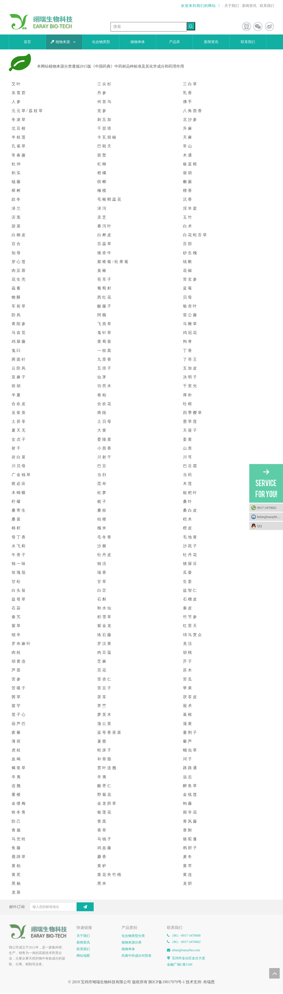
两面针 (19, 359)
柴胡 (188, 173)
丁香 (188, 351)
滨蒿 (17, 217)
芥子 (188, 661)
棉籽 (17, 528)
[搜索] (149, 26)
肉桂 (17, 652)
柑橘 (102, 173)
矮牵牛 (104, 253)
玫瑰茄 (19, 572)
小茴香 (104, 448)
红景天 (190, 626)
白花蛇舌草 (195, 235)
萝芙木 (104, 715)
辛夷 (17, 777)
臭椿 (102, 271)
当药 (188, 475)
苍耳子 (104, 279)
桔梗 (102, 519)
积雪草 (104, 617)
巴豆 (102, 466)
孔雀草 (19, 146)
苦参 (17, 679)
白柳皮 (19, 235)
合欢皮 (19, 404)
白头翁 (19, 590)
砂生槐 (190, 253)
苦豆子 (104, 688)
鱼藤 (17, 848)
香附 (188, 830)
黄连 (188, 875)
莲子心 (19, 715)
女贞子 (19, 439)
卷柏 (102, 395)
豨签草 (19, 768)
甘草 (102, 582)
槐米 (102, 528)
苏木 (188, 670)
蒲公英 (104, 724)
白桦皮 (104, 235)
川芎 (188, 457)
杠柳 (102, 164)
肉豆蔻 (104, 652)
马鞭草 (190, 324)
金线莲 (190, 795)
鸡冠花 (190, 333)
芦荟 (17, 670)
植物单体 (128, 949)
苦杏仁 (104, 679)
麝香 (102, 857)
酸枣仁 (104, 786)
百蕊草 (104, 244)
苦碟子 (19, 688)
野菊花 (104, 795)
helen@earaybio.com (270, 517)
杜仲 (17, 164)
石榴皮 (190, 599)
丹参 (102, 93)
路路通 (190, 768)
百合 (17, 244)
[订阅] (85, 906)
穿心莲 (19, 262)
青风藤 (190, 821)
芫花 (102, 670)
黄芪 (17, 875)
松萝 (102, 493)
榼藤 (17, 182)
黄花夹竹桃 (109, 875)
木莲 (188, 484)
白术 (188, 226)
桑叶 (188, 501)
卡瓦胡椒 (107, 137)
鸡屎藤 (19, 341)
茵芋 (17, 706)
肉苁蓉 (19, 271)
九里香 (104, 359)
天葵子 (190, 430)
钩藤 (188, 803)
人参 (17, 102)
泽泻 (102, 208)
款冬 (17, 199)
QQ (268, 526)
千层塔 (104, 128)
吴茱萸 (19, 413)
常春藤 (19, 155)
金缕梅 (19, 803)
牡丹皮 (104, 555)
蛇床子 (104, 750)
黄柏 (17, 866)
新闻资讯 (249, 6)
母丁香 (19, 537)
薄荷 (17, 741)
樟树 (17, 190)
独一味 (19, 564)
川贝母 (19, 466)
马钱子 (104, 839)
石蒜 (17, 608)
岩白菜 (19, 457)
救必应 (19, 484)
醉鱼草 (190, 786)
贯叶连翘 (107, 768)
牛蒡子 (19, 555)
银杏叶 (190, 306)
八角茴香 (193, 111)
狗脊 (188, 341)
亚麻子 (19, 377)
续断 (188, 262)
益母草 (19, 599)
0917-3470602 (266, 508)
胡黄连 (19, 661)
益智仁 (190, 590)
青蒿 (102, 821)
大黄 (102, 430)
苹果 (188, 688)
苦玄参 (190, 279)
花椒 (188, 271)
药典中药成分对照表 (136, 956)
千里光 (190, 386)
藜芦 (188, 741)
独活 (102, 564)
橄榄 (102, 190)
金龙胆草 (107, 803)
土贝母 (104, 421)
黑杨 (17, 883)
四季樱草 (193, 413)
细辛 (17, 635)
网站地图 (83, 956)
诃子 (188, 759)
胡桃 (188, 652)
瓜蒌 (188, 572)
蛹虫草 (190, 750)
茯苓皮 (190, 697)
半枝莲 (19, 137)
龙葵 (17, 892)
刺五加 (104, 120)
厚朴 (188, 395)
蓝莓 (188, 288)
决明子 (190, 377)
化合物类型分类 (133, 936)
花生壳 (19, 279)
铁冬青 (19, 812)
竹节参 (190, 617)
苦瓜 (188, 679)
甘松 (17, 582)
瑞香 (102, 572)
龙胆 (188, 883)
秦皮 (188, 608)
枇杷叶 (190, 493)
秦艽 (17, 617)
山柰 (188, 448)
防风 (17, 315)
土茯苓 (19, 421)
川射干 (104, 457)
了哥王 (190, 359)
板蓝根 (190, 164)
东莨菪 (19, 93)
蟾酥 (17, 297)
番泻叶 (104, 226)
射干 (17, 448)
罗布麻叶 (22, 644)
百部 (188, 244)
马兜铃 (19, 839)
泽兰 (17, 208)
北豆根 (19, 128)
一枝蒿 (104, 351)
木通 (188, 155)
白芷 (102, 590)
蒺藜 (17, 732)
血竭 (17, 759)
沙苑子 (190, 546)
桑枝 (102, 510)
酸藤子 (104, 306)
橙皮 (188, 528)
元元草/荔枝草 (28, 111)
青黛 (17, 830)
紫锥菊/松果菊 (113, 262)
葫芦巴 (19, 724)
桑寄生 (19, 510)
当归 (102, 475)
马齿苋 (19, 333)
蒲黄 (188, 724)
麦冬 (188, 857)
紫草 (17, 626)
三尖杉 (104, 84)
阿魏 (102, 315)
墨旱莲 (190, 421)
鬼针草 (104, 333)
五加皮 (190, 368)
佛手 (188, 102)
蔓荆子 (190, 732)
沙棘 (102, 546)
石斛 (102, 599)
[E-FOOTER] (40, 931)
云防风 (19, 368)
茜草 (17, 697)
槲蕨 (188, 182)
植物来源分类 (132, 942)
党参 (102, 111)
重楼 (17, 795)
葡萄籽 (104, 288)
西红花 (104, 297)
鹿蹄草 (19, 857)
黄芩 (188, 866)
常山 (188, 146)
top (274, 973)
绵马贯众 (193, 635)
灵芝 (102, 217)
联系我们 (267, 6)
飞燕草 (104, 324)
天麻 (188, 137)
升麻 (188, 128)
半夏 (17, 395)
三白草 (190, 84)
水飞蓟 (19, 546)
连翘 (17, 786)
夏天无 (19, 430)
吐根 (188, 404)
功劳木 (104, 386)
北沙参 (190, 120)
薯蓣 (102, 741)
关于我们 (231, 6)
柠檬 (17, 501)
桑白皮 (190, 510)
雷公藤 (190, 315)
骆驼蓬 (190, 839)
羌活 (188, 644)
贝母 (188, 297)
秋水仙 (104, 608)
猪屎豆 (190, 564)
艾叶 (17, 84)
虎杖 (17, 750)
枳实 (17, 173)
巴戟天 (104, 146)
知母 (17, 253)
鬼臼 (17, 351)
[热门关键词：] (191, 26)
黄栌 (102, 866)
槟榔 (102, 182)
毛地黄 (190, 537)
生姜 (188, 582)
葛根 (188, 715)
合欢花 (104, 404)
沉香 (188, 199)
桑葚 (17, 519)
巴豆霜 (190, 466)
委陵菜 (104, 439)
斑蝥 (102, 155)
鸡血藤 (104, 848)
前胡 (17, 386)
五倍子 (104, 368)
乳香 (188, 93)
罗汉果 (104, 644)
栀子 (102, 501)
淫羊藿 (190, 208)
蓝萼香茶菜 (109, 732)
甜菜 (17, 226)
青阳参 (19, 324)
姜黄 (188, 439)
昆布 (102, 484)
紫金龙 (104, 626)
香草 (102, 830)
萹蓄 (17, 288)
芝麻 (102, 661)
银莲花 (104, 812)
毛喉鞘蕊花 (109, 199)
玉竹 (188, 217)
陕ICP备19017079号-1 (166, 982)
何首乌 (104, 102)
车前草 (19, 306)
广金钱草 (22, 475)
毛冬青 (104, 537)
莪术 (188, 706)
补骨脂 (104, 759)
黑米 (102, 883)
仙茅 (102, 377)
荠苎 (102, 706)
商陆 (102, 413)
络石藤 (104, 635)
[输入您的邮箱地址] (58, 907)
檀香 (188, 190)
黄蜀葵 (104, 341)
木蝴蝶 (19, 493)
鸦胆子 (190, 848)
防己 (17, 821)
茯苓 (102, 697)
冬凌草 (19, 120)
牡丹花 (190, 555)
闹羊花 (190, 812)
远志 (188, 777)
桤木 (188, 519)
